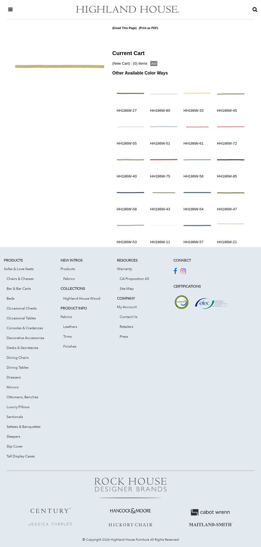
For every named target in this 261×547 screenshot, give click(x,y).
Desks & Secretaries (22, 347)
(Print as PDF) (148, 28)
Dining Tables (17, 367)
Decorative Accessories (25, 338)
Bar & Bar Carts (19, 288)
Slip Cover (15, 446)
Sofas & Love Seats (19, 269)
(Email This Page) (124, 28)
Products (68, 269)
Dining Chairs (18, 357)
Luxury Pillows (18, 407)
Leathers (70, 326)
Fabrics (69, 278)
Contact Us (128, 316)
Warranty (124, 269)
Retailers (126, 326)
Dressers (14, 377)
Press (124, 336)
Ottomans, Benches (22, 397)
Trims (67, 336)
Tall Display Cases (21, 456)
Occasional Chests (22, 308)
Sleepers (13, 436)
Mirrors (13, 387)
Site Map (127, 288)
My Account (127, 307)
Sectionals (15, 416)
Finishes (69, 346)
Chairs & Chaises (20, 278)
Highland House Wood (81, 298)
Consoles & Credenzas (25, 328)
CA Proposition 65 (134, 278)
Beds (11, 298)
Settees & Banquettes (24, 426)
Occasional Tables (21, 318)
